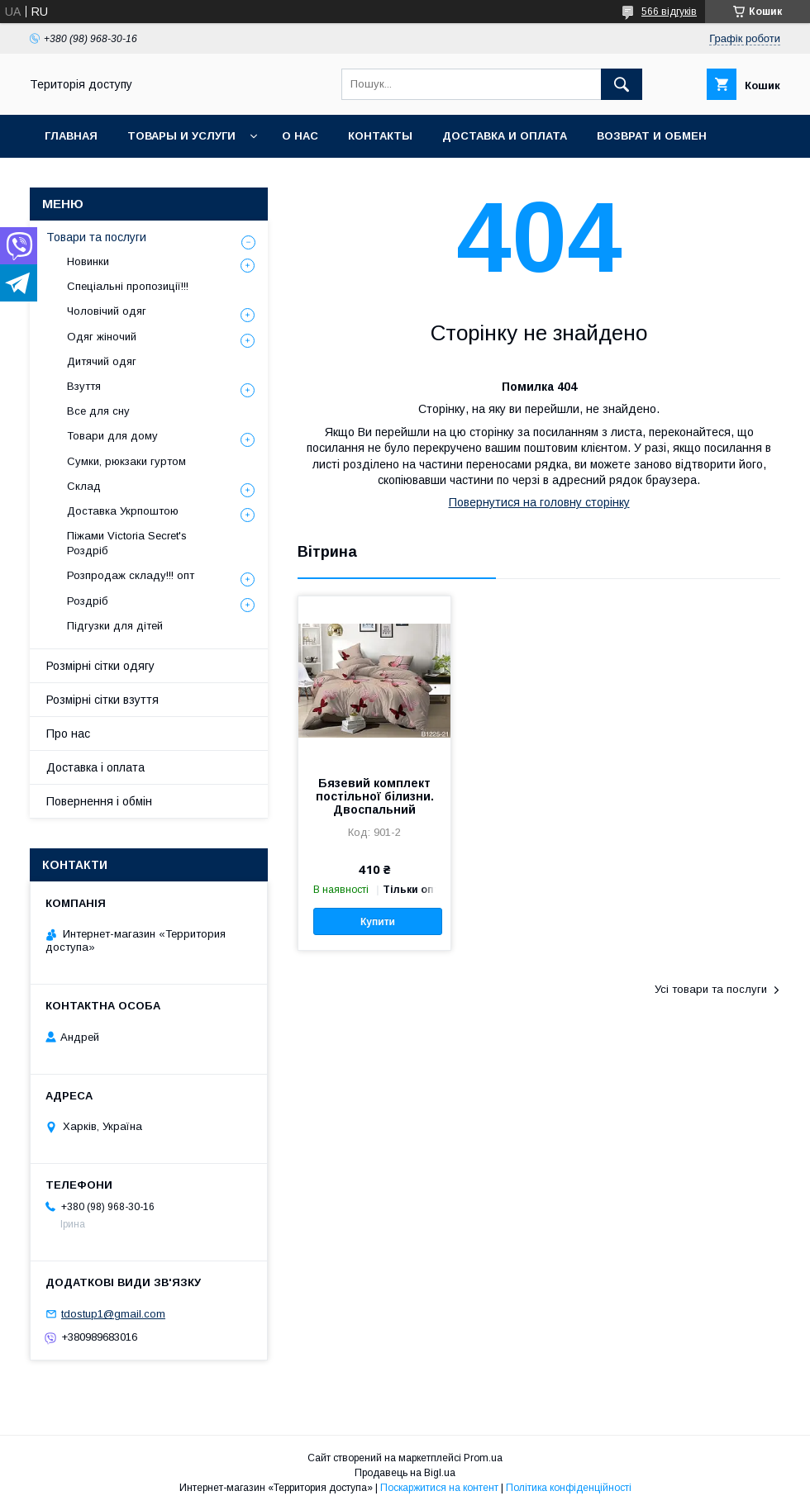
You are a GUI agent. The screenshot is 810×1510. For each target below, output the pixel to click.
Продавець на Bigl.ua (405, 1473)
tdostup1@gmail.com (113, 1314)
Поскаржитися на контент (439, 1487)
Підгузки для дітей (115, 626)
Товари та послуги (96, 237)
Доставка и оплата (504, 136)
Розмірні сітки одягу (100, 665)
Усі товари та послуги (711, 989)
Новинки (88, 261)
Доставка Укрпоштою (123, 511)
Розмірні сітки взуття (102, 699)
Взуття (84, 386)
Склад (84, 486)
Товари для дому (112, 436)
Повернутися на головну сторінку (539, 502)
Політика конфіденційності (568, 1487)
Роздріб (87, 601)
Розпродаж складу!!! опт (130, 575)
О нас (300, 136)
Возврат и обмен (652, 136)
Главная (71, 136)
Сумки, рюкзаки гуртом (126, 461)
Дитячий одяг (101, 361)
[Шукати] (621, 84)
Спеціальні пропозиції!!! (127, 286)
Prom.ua (483, 1458)
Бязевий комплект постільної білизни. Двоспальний (375, 796)
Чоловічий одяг (106, 311)
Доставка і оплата (95, 767)
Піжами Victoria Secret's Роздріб (127, 543)
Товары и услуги (181, 136)
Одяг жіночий (101, 336)
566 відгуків (669, 11)
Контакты (380, 136)
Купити (377, 922)
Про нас (68, 733)
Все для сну (98, 411)
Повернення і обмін (99, 801)
